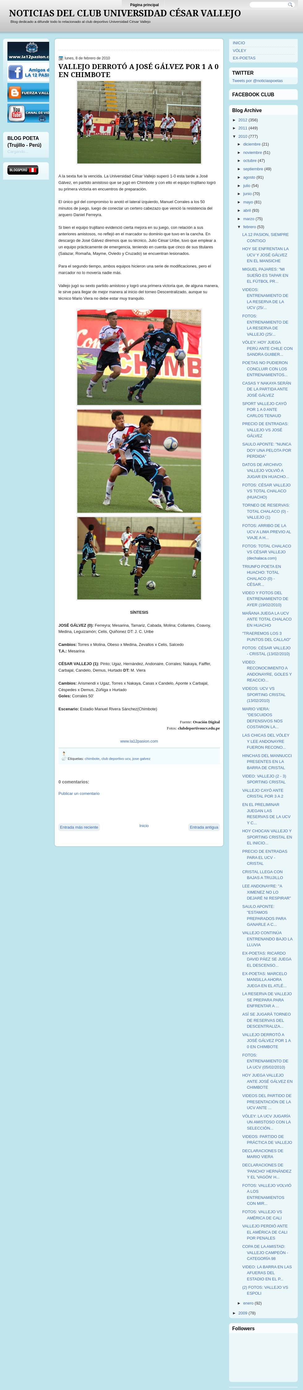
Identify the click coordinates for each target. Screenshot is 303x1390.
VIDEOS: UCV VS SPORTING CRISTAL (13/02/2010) (263, 694)
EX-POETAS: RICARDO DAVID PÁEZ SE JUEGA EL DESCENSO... (266, 959)
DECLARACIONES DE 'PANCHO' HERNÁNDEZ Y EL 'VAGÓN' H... (266, 1171)
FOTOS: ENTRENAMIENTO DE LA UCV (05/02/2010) (265, 1061)
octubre (250, 160)
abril (247, 210)
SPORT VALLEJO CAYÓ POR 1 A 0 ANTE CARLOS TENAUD (264, 409)
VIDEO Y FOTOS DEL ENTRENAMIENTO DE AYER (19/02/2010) (265, 598)
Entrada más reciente (79, 827)
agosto (249, 177)
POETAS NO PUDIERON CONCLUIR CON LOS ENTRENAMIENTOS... (265, 368)
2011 (242, 128)
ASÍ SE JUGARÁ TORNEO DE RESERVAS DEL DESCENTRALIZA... (266, 1020)
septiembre (253, 169)
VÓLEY (239, 50)
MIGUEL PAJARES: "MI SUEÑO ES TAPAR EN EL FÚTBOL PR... (265, 275)
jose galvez (141, 758)
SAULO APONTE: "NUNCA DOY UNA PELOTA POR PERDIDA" (266, 450)
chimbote (92, 758)
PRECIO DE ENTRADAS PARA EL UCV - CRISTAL (264, 857)
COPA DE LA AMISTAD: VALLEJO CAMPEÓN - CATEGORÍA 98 (265, 1252)
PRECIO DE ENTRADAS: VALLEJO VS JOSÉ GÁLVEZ (265, 429)
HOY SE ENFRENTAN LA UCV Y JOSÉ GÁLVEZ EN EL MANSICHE (265, 254)
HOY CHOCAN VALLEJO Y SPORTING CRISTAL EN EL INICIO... (267, 837)
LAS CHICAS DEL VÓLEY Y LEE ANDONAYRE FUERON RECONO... (265, 741)
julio (246, 185)
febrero (249, 226)
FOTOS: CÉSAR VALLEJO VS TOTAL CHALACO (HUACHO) (266, 491)
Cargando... (17, 151)
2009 (242, 1313)
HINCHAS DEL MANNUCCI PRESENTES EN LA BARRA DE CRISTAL (267, 761)
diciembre (252, 144)
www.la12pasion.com (139, 741)
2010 (242, 136)
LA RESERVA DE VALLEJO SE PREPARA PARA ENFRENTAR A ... (267, 999)
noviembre (252, 152)
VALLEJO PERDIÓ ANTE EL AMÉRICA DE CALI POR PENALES (265, 1232)
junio (247, 193)
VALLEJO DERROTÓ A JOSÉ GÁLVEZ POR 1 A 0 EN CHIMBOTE (138, 71)
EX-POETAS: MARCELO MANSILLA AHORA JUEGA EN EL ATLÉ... (264, 979)
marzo (248, 218)
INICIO (239, 43)
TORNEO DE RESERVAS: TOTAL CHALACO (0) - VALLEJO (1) (266, 511)
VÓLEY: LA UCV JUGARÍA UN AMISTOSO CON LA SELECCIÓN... (266, 1122)
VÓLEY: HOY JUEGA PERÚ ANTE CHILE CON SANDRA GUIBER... (267, 348)
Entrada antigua (204, 827)
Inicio (144, 825)
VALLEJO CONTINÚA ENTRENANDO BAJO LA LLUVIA (267, 938)
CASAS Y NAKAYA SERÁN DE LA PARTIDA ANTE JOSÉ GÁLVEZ (266, 389)
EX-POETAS (244, 58)
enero (248, 1303)
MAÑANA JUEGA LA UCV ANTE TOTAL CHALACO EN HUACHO (267, 619)
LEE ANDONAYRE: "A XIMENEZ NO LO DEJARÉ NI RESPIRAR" (266, 892)
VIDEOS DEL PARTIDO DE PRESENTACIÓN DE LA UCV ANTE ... (266, 1101)
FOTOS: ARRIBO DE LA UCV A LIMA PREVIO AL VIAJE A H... (266, 531)
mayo (248, 202)
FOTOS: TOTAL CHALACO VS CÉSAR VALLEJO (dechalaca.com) (266, 552)
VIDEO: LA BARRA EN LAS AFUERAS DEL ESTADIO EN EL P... (267, 1273)
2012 (242, 120)
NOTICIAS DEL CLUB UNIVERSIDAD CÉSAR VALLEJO (125, 13)
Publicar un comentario (79, 793)
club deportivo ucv (115, 758)
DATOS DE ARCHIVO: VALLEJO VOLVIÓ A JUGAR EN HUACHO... (265, 470)
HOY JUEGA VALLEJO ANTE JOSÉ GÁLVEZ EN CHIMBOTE (267, 1081)
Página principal (144, 5)
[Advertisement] (130, 809)
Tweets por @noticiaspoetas (257, 80)
